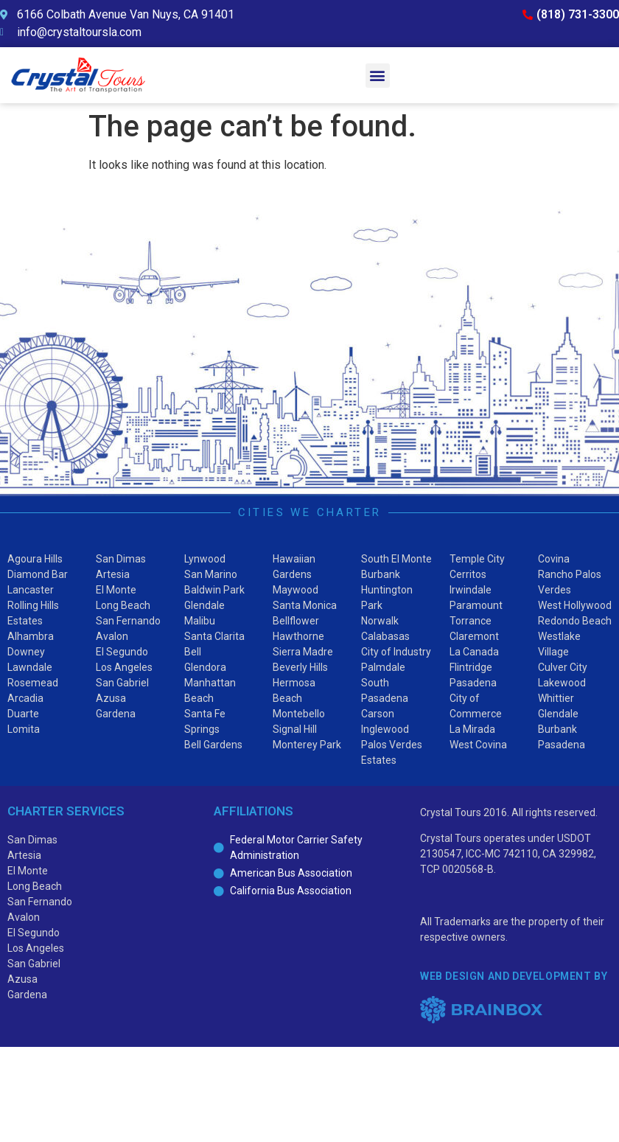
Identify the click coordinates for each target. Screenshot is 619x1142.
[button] (378, 75)
